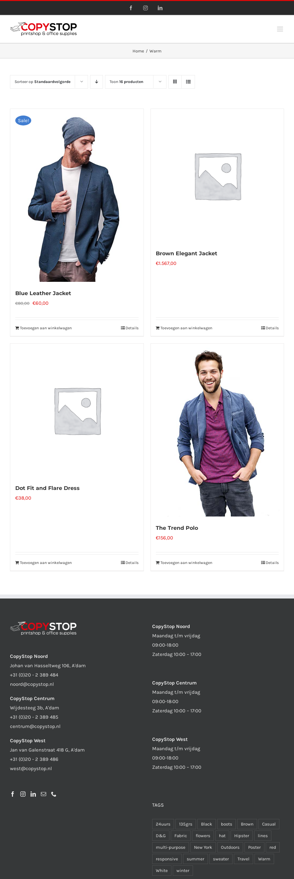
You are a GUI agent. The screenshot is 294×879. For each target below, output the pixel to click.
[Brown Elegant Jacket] (217, 175)
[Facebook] (12, 794)
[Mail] (43, 794)
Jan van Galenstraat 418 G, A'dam (47, 750)
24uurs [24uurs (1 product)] (163, 824)
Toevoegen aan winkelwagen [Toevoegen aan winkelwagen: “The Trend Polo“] (186, 562)
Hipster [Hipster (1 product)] (241, 835)
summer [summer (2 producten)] (195, 858)
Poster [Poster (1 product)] (254, 847)
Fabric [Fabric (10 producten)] (180, 835)
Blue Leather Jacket (43, 293)
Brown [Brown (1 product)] (247, 824)
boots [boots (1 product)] (226, 824)
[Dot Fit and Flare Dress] (77, 410)
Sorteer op (42, 81)
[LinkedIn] (33, 794)
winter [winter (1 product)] (182, 870)
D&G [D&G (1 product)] (161, 835)
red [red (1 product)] (272, 847)
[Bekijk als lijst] (188, 81)
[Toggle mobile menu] (280, 29)
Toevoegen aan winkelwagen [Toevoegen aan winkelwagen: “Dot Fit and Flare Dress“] (46, 562)
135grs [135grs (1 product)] (185, 824)
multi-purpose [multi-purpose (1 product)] (170, 847)
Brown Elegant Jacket (186, 253)
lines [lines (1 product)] (263, 835)
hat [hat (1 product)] (222, 835)
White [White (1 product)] (162, 870)
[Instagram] (23, 794)
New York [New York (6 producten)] (203, 847)
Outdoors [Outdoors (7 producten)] (230, 847)
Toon (126, 81)
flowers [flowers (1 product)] (203, 835)
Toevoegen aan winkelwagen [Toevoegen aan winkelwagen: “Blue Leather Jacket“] (46, 328)
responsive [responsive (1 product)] (167, 858)
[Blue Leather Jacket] (77, 195)
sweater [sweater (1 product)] (221, 858)
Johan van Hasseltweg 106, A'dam (48, 666)
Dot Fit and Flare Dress (47, 488)
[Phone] (53, 794)
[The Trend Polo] (217, 430)
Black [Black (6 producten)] (206, 824)
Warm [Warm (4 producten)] (264, 858)
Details (132, 328)
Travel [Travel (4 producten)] (243, 858)
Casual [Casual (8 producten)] (269, 824)
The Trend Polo (177, 528)
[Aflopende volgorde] (96, 82)
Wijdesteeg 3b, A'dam (34, 708)
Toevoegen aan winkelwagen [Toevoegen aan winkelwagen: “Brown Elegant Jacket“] (186, 328)
